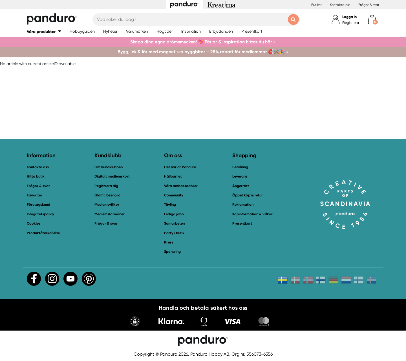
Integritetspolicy (40, 214)
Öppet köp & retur (247, 195)
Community (173, 195)
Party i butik (174, 233)
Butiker (316, 5)
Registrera (350, 23)
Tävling (170, 204)
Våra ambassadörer (181, 186)
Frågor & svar (368, 5)
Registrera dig (106, 186)
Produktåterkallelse (43, 233)
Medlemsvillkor (106, 204)
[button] (44, 31)
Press (168, 242)
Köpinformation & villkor (252, 214)
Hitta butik (36, 176)
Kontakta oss (340, 5)
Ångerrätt (240, 186)
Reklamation (242, 204)
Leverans (239, 176)
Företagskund (38, 204)
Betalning (240, 167)
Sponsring (172, 251)
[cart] (372, 19)
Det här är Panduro (180, 167)
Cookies (33, 223)
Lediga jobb (174, 214)
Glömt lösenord (107, 195)
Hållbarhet (173, 176)
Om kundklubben (108, 167)
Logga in (349, 17)
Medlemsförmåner (109, 214)
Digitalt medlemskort (112, 176)
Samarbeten (174, 223)
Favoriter (34, 195)
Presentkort (242, 223)
